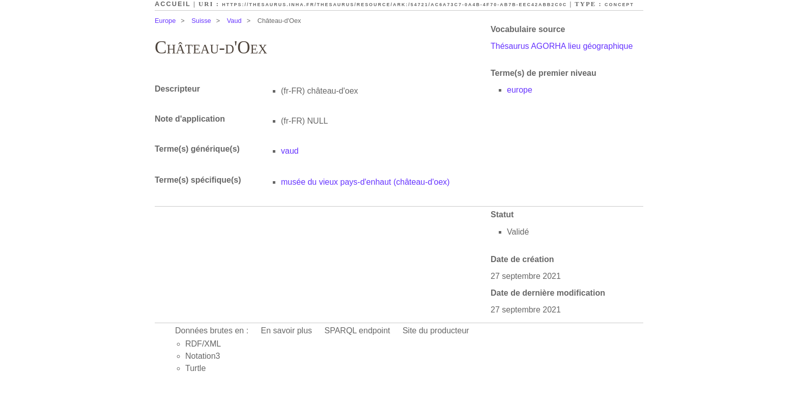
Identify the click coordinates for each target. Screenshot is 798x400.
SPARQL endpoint (357, 330)
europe (519, 89)
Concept (619, 4)
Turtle (195, 368)
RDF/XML (203, 343)
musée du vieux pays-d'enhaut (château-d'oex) (365, 182)
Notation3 (202, 356)
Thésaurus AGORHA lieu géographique (562, 46)
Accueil (173, 4)
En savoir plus (286, 330)
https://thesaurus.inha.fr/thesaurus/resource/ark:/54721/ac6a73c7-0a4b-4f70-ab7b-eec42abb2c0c (394, 4)
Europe (165, 20)
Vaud (234, 20)
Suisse (201, 20)
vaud (290, 151)
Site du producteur (436, 330)
